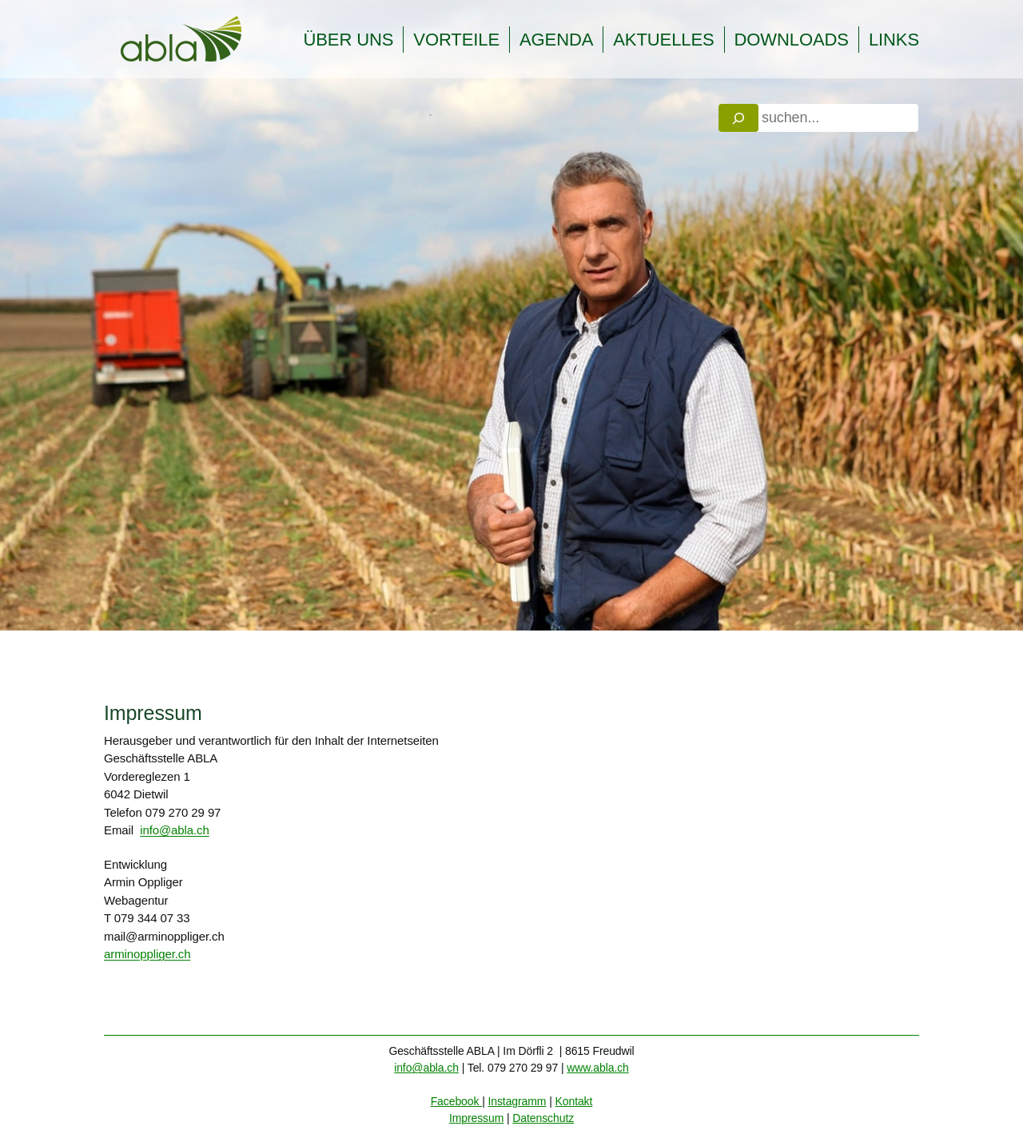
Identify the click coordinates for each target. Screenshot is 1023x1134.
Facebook (456, 1101)
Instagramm (517, 1101)
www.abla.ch (598, 1067)
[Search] (738, 118)
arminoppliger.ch (147, 954)
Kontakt (574, 1101)
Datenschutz (543, 1118)
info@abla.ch (174, 830)
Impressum (476, 1118)
